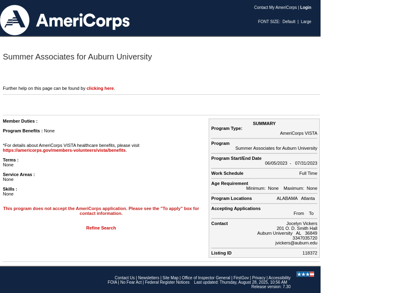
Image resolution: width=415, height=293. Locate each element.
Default (288, 21)
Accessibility (280, 278)
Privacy (258, 278)
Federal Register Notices (167, 282)
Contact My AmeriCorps (275, 7)
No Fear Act (131, 282)
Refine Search (101, 227)
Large (306, 21)
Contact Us (125, 278)
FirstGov (241, 278)
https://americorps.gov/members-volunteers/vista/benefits (64, 150)
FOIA (112, 282)
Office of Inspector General (206, 278)
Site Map (170, 278)
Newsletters (148, 278)
